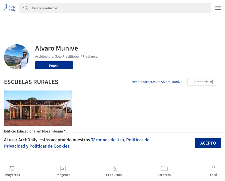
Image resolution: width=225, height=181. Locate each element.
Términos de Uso (107, 140)
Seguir (54, 65)
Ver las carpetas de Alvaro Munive (157, 82)
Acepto (208, 143)
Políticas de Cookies (49, 146)
